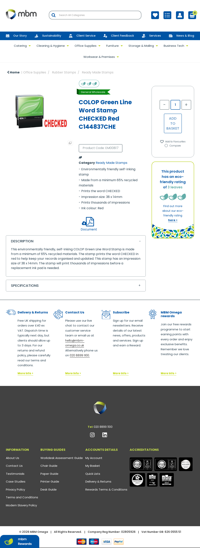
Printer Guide (49, 481)
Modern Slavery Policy (21, 505)
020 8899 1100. (80, 355)
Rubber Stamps (64, 72)
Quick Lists (92, 474)
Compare (173, 145)
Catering (20, 46)
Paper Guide (49, 474)
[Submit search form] (53, 15)
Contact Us (14, 466)
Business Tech (174, 46)
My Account (93, 458)
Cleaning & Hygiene (51, 46)
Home (13, 72)
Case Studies (15, 481)
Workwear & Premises (99, 57)
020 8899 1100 (103, 427)
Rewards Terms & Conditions (106, 489)
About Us (12, 458)
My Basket (92, 466)
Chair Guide (48, 466)
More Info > (25, 373)
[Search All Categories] (95, 15)
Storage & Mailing (141, 46)
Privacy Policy (15, 489)
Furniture (112, 46)
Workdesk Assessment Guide (61, 458)
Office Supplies (85, 46)
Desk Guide (48, 489)
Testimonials (15, 474)
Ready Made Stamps (97, 72)
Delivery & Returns (98, 481)
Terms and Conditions (22, 497)
